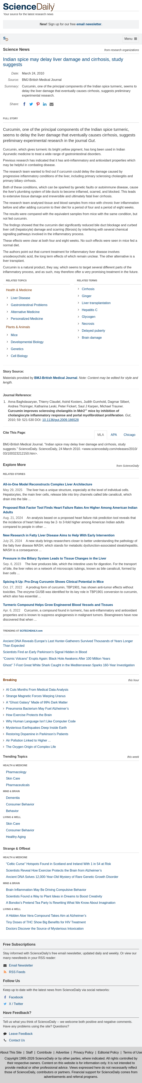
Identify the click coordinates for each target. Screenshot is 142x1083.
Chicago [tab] (129, 434)
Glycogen (88, 316)
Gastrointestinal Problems (29, 305)
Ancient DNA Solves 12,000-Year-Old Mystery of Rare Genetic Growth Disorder (62, 877)
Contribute (44, 1052)
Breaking (10, 680)
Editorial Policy (108, 1052)
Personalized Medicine (27, 318)
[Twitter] (31, 104)
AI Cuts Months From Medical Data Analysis (37, 689)
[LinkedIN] (44, 104)
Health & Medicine (19, 290)
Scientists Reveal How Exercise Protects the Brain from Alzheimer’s (54, 870)
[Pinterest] (38, 104)
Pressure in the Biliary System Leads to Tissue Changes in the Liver (54, 558)
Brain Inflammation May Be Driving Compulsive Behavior (46, 889)
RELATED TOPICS (16, 280)
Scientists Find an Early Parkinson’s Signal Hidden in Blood (45, 652)
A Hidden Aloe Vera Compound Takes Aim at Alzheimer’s (46, 915)
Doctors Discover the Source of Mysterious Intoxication (45, 928)
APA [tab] (114, 434)
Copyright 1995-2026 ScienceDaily (29, 1058)
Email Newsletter (21, 965)
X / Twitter (16, 1004)
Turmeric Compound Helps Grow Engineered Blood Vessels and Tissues (58, 605)
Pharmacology (16, 772)
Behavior (12, 811)
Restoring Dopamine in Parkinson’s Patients (37, 734)
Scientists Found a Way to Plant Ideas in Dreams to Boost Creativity (54, 896)
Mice (14, 335)
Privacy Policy (83, 1052)
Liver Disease (20, 298)
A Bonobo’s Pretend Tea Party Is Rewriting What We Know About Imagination (60, 902)
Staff (29, 1052)
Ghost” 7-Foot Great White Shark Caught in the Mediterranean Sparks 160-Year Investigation (69, 665)
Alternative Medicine (25, 312)
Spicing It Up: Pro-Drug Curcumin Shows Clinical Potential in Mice (53, 581)
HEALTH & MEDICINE (15, 765)
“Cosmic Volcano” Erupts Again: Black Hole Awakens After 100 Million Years (56, 658)
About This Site (11, 1052)
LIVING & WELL (12, 817)
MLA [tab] (100, 434)
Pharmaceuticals (18, 785)
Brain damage (92, 337)
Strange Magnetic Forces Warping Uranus (36, 696)
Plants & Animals (18, 327)
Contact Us (17, 1040)
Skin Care (13, 778)
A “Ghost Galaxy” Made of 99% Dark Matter (37, 702)
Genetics (17, 349)
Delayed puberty (93, 330)
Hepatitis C (89, 310)
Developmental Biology (27, 342)
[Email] (51, 104)
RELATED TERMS (87, 280)
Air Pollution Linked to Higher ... (28, 740)
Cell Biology (19, 356)
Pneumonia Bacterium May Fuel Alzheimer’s (37, 708)
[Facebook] (24, 104)
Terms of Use (132, 1052)
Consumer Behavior (20, 804)
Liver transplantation (96, 303)
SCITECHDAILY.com (31, 630)
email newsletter (88, 24)
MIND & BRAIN (11, 791)
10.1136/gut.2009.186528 (60, 420)
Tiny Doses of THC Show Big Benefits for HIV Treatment (46, 922)
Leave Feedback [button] (21, 1033)
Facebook (16, 997)
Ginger (86, 296)
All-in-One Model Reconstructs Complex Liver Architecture (47, 484)
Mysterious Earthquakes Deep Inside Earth (36, 727)
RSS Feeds (17, 972)
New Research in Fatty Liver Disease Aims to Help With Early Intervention (59, 535)
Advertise (62, 1052)
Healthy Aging (16, 836)
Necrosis (88, 323)
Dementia (13, 797)
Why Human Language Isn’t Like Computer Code (41, 721)
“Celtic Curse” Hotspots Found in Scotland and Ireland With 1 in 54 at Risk (58, 864)
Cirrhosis (88, 289)
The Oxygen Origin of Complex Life (31, 746)
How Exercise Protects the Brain (29, 715)
